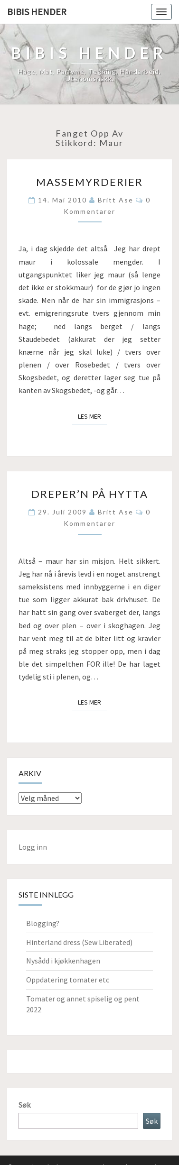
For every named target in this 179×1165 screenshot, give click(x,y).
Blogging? (42, 923)
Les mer (92, 416)
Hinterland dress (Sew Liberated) (79, 942)
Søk (24, 1105)
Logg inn (33, 847)
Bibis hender (36, 12)
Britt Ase (115, 200)
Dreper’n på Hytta (89, 493)
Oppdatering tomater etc (67, 979)
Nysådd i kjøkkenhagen (63, 960)
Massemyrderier (89, 181)
